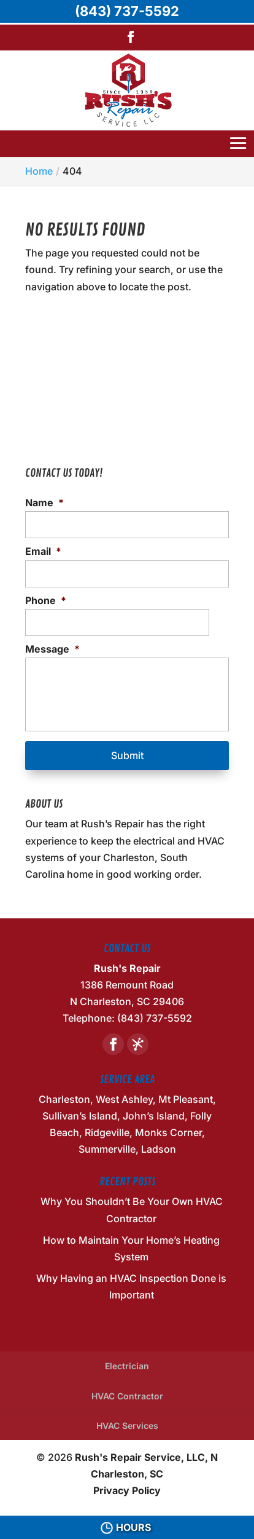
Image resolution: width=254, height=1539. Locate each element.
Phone (45, 600)
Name (44, 502)
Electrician (127, 1366)
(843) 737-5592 (127, 11)
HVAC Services (127, 1425)
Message (52, 649)
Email (43, 551)
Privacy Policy (127, 1490)
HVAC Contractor (127, 1396)
